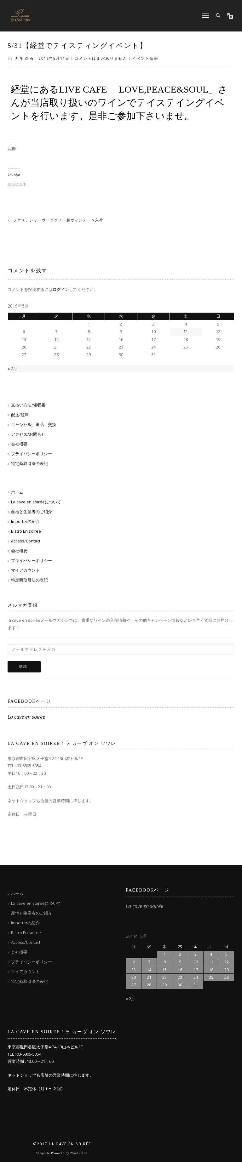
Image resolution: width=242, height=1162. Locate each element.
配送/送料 (20, 414)
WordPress (79, 1153)
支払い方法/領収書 (28, 405)
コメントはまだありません (100, 58)
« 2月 (12, 368)
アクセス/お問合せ (28, 434)
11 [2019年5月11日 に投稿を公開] (185, 331)
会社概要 (19, 444)
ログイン (61, 289)
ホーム (17, 492)
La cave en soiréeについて (36, 502)
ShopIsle (43, 1153)
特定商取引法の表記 (29, 463)
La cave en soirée (26, 716)
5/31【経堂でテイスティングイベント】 (77, 45)
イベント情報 (145, 58)
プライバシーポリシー (31, 453)
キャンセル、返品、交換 (33, 424)
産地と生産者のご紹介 (31, 511)
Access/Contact (25, 541)
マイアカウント (25, 570)
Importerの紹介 (25, 521)
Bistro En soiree (26, 531)
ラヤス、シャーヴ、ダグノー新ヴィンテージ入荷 (55, 220)
